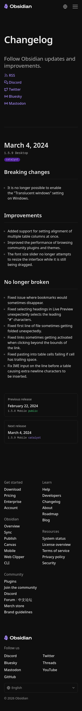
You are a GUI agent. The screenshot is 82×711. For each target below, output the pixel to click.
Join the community (20, 587)
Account (11, 507)
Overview (12, 526)
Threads (49, 662)
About (47, 507)
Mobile (10, 550)
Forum (9, 599)
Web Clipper (14, 556)
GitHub (10, 676)
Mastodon (15, 103)
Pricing (10, 495)
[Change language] (65, 7)
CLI (6, 563)
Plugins (10, 581)
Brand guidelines (18, 612)
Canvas (10, 544)
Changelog (28, 39)
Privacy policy (53, 556)
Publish (10, 538)
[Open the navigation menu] (75, 6)
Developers (51, 495)
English (41, 688)
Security (49, 563)
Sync (8, 532)
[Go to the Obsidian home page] (18, 6)
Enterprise (12, 501)
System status (54, 538)
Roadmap (50, 513)
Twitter (12, 89)
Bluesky (13, 96)
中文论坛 (25, 599)
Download (12, 489)
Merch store (14, 605)
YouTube (50, 669)
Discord (13, 82)
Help (46, 489)
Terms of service (56, 550)
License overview (56, 544)
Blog (46, 520)
